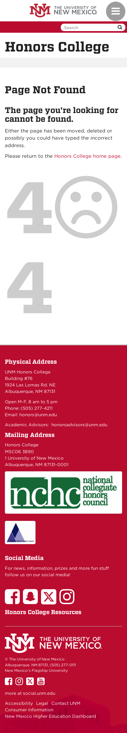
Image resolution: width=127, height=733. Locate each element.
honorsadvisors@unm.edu (79, 424)
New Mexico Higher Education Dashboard (50, 716)
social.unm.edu (39, 693)
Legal (42, 703)
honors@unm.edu (38, 414)
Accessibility (19, 703)
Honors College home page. (88, 156)
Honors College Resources (43, 612)
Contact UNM (65, 703)
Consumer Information (29, 709)
